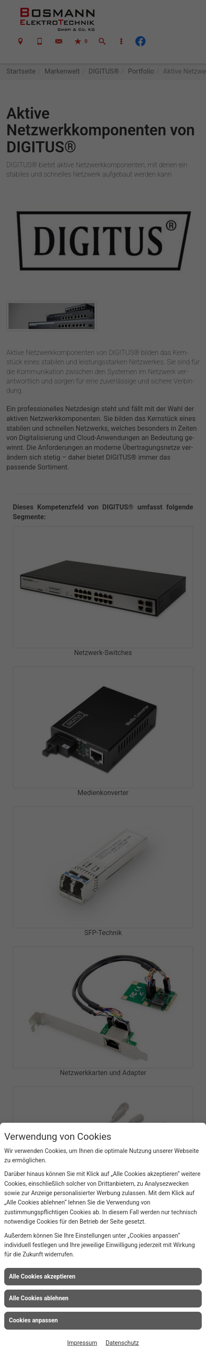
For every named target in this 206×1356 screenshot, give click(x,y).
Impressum (82, 1342)
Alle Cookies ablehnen (39, 1298)
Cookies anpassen (33, 1320)
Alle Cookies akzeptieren (42, 1276)
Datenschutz (122, 1342)
